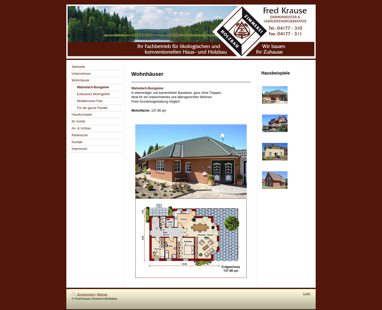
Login (306, 293)
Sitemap (102, 294)
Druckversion (83, 294)
